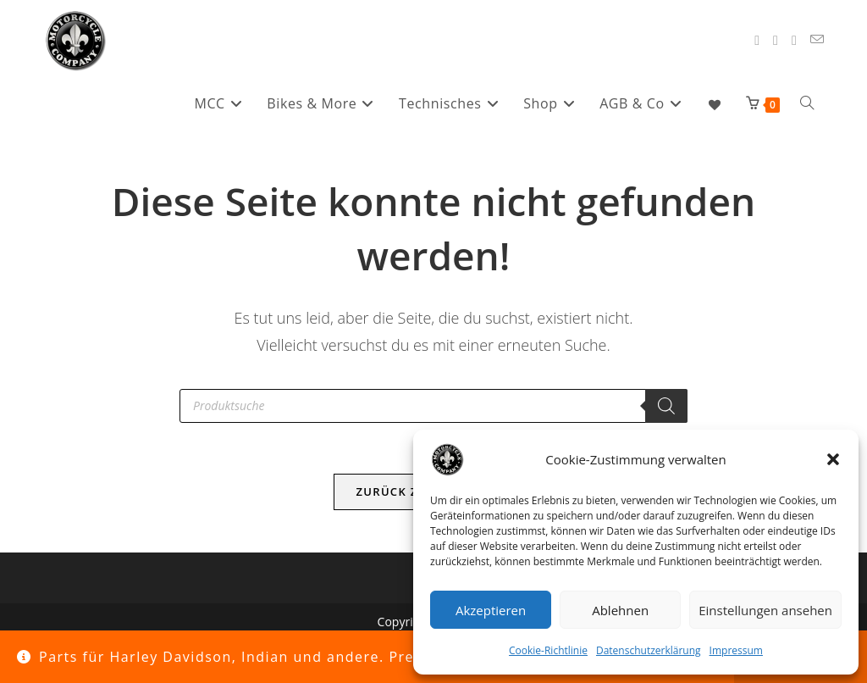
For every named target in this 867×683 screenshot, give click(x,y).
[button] (833, 459)
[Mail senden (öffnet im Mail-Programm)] (817, 39)
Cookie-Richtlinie (548, 650)
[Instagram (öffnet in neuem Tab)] (775, 40)
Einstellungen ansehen (765, 610)
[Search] (666, 406)
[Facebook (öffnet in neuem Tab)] (757, 40)
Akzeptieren (491, 610)
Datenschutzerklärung (648, 650)
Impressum (736, 650)
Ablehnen (620, 610)
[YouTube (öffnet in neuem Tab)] (794, 40)
